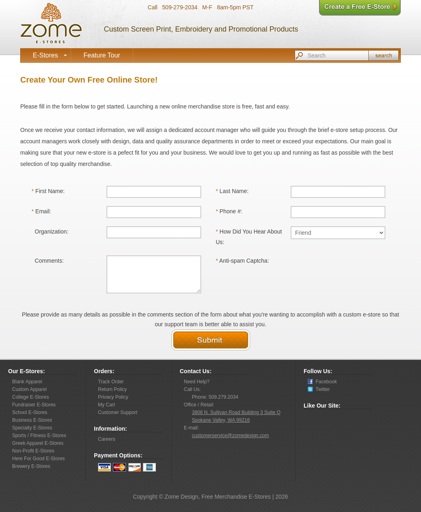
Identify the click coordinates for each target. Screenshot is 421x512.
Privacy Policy (113, 397)
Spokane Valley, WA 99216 (221, 420)
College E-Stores (30, 397)
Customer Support (117, 412)
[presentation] (352, 271)
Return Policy (112, 389)
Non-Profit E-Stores (33, 451)
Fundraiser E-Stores (33, 405)
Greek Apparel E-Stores (38, 443)
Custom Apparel (29, 389)
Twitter (321, 389)
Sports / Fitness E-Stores (39, 435)
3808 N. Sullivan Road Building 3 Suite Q (236, 412)
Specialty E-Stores (32, 428)
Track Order (111, 382)
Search (383, 55)
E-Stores (51, 55)
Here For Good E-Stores (38, 458)
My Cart (106, 405)
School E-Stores (29, 412)
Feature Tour (101, 55)
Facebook (325, 382)
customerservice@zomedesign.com (230, 435)
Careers (106, 439)
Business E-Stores (32, 420)
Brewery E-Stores (31, 466)
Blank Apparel (27, 382)
